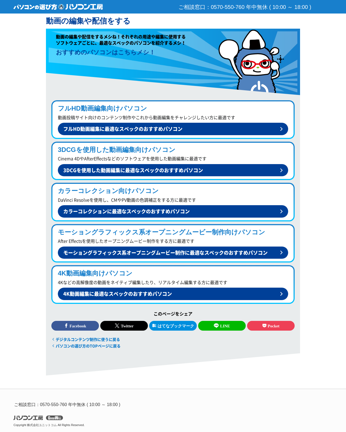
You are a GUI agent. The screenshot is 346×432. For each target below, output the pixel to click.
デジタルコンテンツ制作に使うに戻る (88, 339)
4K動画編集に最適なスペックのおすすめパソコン (117, 293)
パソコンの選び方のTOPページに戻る (88, 346)
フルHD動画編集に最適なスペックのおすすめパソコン (122, 128)
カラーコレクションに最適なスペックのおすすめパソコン (126, 211)
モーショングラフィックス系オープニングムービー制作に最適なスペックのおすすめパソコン (165, 252)
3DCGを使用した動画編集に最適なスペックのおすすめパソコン (133, 170)
